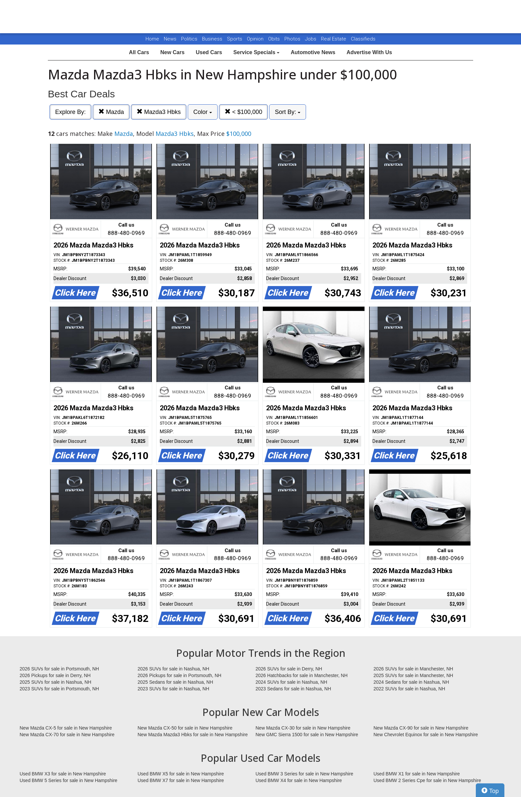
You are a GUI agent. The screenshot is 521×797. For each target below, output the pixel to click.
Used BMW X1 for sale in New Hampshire (416, 773)
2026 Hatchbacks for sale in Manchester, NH (302, 675)
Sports (235, 39)
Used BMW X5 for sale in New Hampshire (181, 773)
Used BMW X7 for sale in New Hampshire (181, 780)
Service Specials (256, 52)
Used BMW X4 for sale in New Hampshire (299, 780)
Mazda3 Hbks (159, 111)
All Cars (139, 52)
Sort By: (287, 112)
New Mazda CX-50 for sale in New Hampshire (185, 728)
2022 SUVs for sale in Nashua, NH (409, 688)
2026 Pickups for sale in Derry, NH (55, 675)
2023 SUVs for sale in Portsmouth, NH (59, 688)
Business (213, 39)
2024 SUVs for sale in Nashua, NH (291, 682)
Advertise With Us (369, 52)
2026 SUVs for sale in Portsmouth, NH (59, 668)
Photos (293, 39)
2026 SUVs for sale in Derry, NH (289, 668)
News (170, 39)
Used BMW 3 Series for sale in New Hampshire (304, 773)
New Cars (172, 52)
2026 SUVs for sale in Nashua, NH (173, 668)
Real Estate (334, 39)
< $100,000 (243, 111)
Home (152, 39)
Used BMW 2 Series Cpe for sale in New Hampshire (427, 780)
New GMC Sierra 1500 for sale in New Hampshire (307, 734)
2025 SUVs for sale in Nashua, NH (55, 682)
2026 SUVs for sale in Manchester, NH (413, 668)
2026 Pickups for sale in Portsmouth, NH (179, 675)
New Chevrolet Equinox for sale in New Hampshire (425, 734)
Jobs (311, 39)
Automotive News (313, 52)
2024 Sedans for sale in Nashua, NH (411, 682)
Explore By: (70, 112)
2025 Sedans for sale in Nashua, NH (175, 682)
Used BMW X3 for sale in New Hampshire (63, 773)
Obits (274, 39)
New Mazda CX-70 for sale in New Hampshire (67, 734)
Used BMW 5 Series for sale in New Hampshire (68, 780)
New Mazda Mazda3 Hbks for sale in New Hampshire (193, 734)
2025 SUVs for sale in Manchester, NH (413, 675)
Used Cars (209, 52)
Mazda (111, 111)
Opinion (256, 39)
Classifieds (363, 39)
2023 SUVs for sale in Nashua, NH (173, 688)
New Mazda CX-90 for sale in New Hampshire (421, 728)
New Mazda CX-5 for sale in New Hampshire (66, 728)
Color (202, 112)
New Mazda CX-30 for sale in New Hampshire (303, 728)
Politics (189, 39)
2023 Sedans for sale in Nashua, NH (293, 688)
